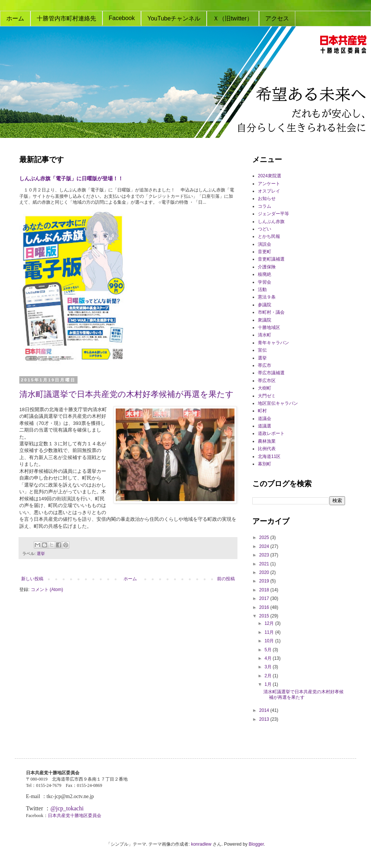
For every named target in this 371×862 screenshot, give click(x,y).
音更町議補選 (271, 259)
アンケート (269, 183)
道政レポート (271, 433)
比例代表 (267, 448)
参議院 (264, 304)
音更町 (264, 251)
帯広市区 (267, 380)
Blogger (256, 844)
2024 (264, 546)
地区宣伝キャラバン (278, 403)
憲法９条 (267, 297)
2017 (264, 598)
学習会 (264, 282)
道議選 (264, 426)
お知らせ (267, 198)
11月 (270, 632)
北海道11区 (269, 456)
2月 (269, 675)
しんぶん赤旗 (271, 221)
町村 (262, 410)
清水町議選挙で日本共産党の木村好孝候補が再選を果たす (126, 394)
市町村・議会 (271, 312)
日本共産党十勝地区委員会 (74, 815)
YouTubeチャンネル (173, 18)
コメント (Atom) (47, 589)
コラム (264, 206)
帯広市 (264, 365)
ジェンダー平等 (273, 213)
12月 (270, 623)
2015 (264, 616)
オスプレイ (269, 191)
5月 (269, 649)
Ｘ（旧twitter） (233, 18)
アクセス (277, 18)
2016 (264, 607)
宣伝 (262, 350)
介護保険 (267, 266)
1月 (269, 684)
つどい (264, 229)
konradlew (201, 844)
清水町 (264, 335)
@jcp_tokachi (66, 808)
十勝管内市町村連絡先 (66, 18)
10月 (270, 640)
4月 (269, 658)
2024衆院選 (269, 175)
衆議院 (264, 320)
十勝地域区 (269, 327)
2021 (264, 563)
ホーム (15, 18)
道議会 (264, 418)
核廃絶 (264, 274)
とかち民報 (269, 236)
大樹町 (264, 388)
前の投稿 (226, 578)
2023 (264, 555)
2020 (264, 572)
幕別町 (264, 463)
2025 (264, 537)
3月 (269, 666)
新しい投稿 (32, 578)
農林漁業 (267, 441)
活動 (262, 289)
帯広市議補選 (271, 372)
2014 (264, 710)
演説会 (264, 244)
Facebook (122, 18)
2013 (264, 719)
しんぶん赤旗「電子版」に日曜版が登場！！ (71, 178)
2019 (264, 581)
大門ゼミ (267, 395)
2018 (264, 590)
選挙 (41, 553)
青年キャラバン (273, 342)
